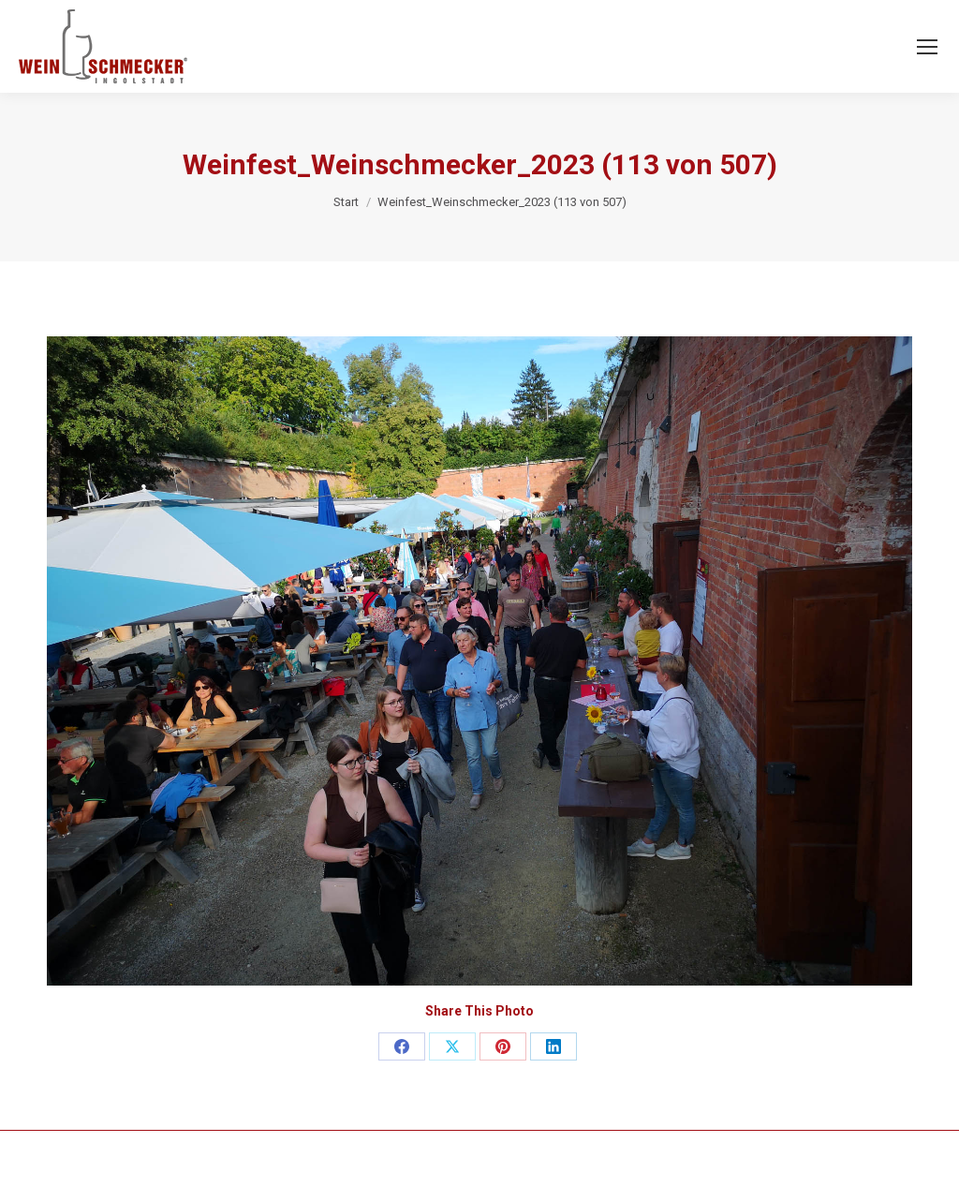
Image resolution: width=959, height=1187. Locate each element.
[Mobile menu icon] (927, 47)
